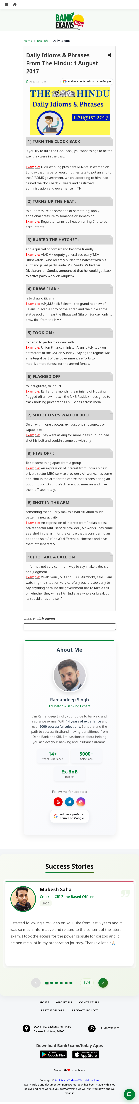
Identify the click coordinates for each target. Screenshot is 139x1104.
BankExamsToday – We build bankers (77, 1082)
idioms (50, 618)
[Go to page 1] (47, 984)
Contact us (89, 1004)
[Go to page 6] (70, 984)
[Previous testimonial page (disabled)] (36, 985)
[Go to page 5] (66, 984)
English (42, 41)
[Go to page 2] (51, 984)
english (38, 618)
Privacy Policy (85, 1012)
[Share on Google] (86, 81)
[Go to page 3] (56, 984)
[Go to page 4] (61, 984)
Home (28, 41)
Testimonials (53, 1012)
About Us (64, 1004)
